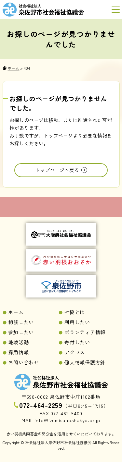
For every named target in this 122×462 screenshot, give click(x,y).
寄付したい (77, 342)
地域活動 (18, 342)
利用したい (77, 322)
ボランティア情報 (84, 332)
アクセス (74, 352)
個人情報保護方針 (84, 362)
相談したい (21, 322)
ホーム (15, 312)
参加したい (21, 332)
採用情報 (18, 352)
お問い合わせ (23, 362)
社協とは (74, 312)
